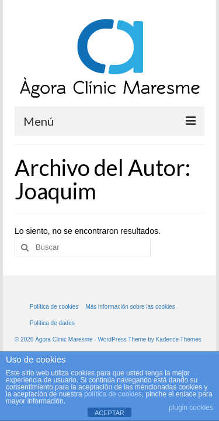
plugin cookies (191, 407)
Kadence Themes (178, 339)
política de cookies (113, 394)
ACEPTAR (109, 412)
